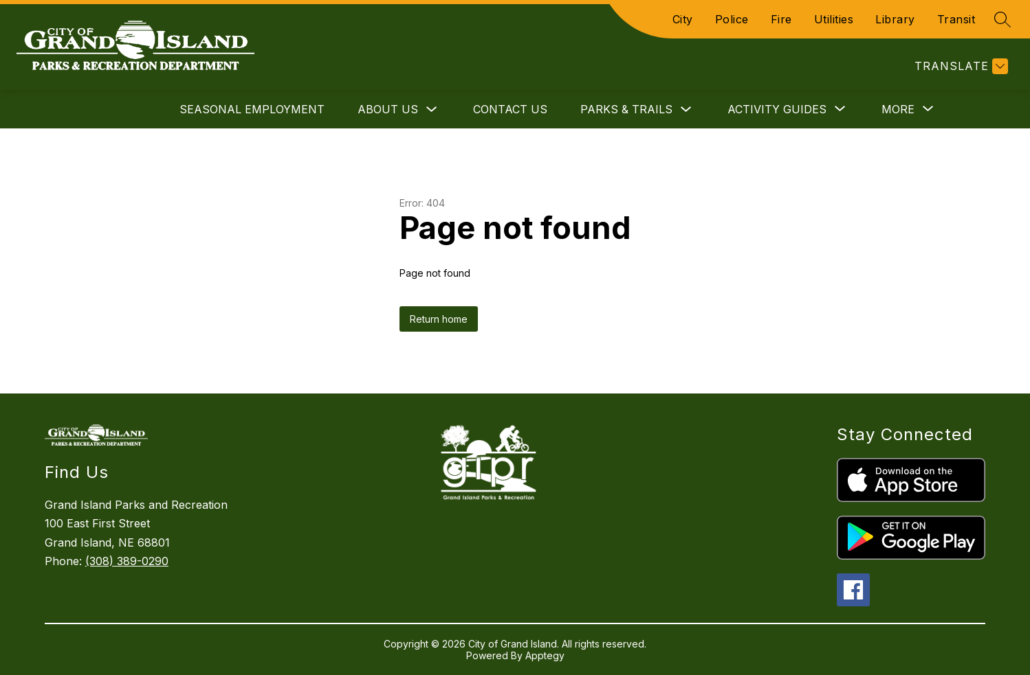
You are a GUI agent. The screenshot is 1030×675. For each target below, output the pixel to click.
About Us (388, 109)
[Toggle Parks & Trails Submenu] (686, 109)
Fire (781, 19)
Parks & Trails (626, 109)
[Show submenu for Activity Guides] (776, 109)
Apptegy (545, 655)
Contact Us (510, 109)
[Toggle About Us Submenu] (432, 109)
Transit (956, 19)
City (682, 19)
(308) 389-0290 (126, 561)
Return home (439, 319)
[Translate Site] (959, 66)
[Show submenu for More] (897, 109)
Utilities (834, 19)
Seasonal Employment (252, 109)
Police (732, 19)
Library (895, 19)
